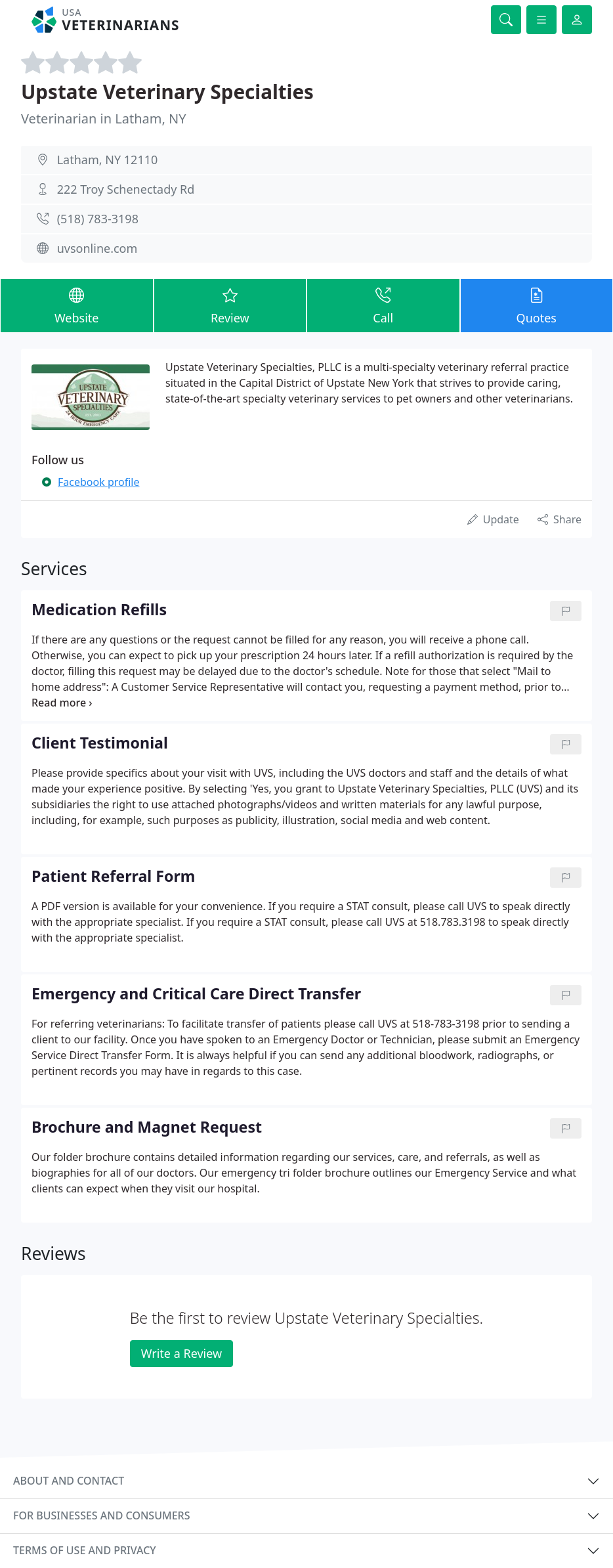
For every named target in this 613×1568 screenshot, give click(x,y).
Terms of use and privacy (84, 1550)
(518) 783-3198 (97, 219)
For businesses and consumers (101, 1515)
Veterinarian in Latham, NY (103, 118)
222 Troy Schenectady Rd (126, 189)
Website (76, 305)
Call (383, 305)
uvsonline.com (97, 248)
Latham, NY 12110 (107, 159)
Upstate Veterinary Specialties (167, 91)
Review (230, 305)
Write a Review (181, 1353)
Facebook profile (98, 482)
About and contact (68, 1480)
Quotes (536, 305)
